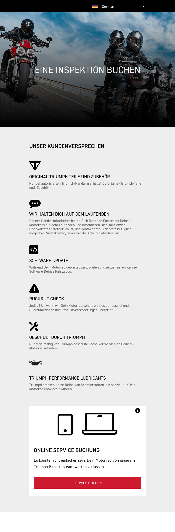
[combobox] (117, 6)
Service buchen (88, 482)
